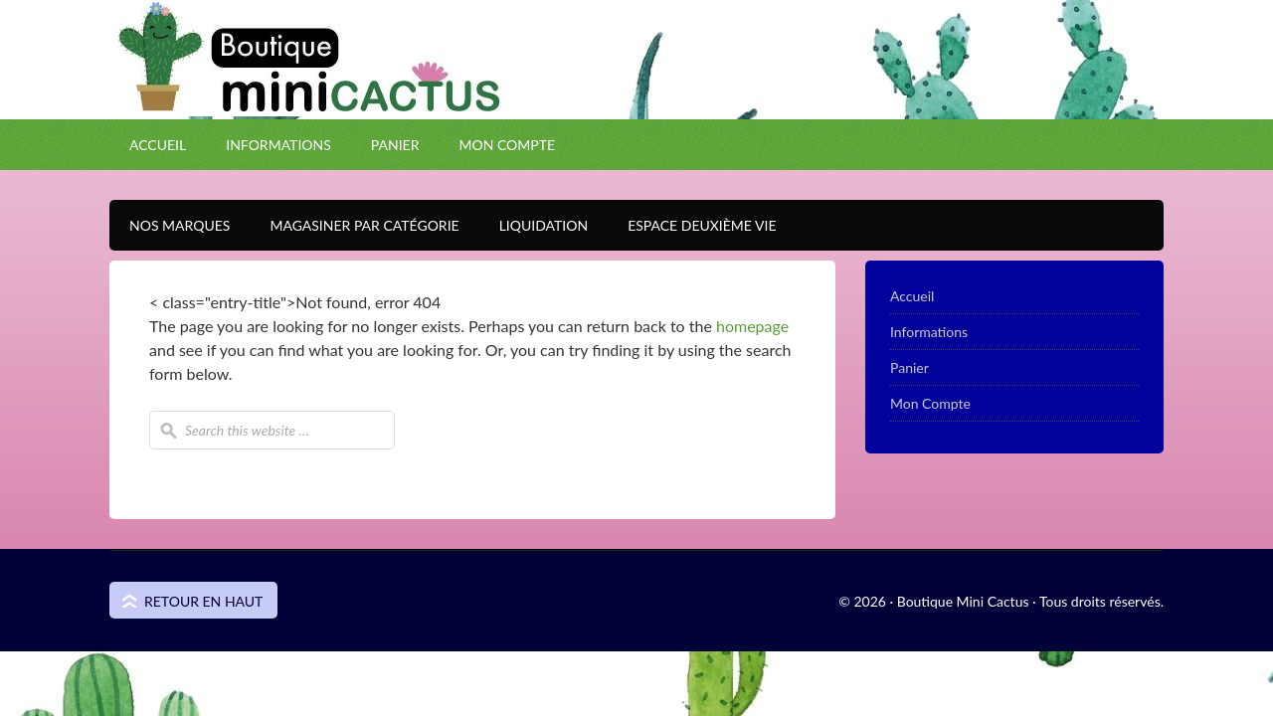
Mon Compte (506, 144)
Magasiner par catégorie (354, 225)
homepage (752, 325)
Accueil (157, 144)
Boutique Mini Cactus (636, 94)
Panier (395, 144)
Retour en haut (203, 601)
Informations (278, 144)
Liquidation (533, 225)
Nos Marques (169, 225)
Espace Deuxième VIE (692, 225)
